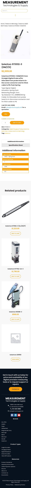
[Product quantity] (5, 122)
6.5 (5, 171)
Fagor (3, 426)
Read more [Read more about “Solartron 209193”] (15, 359)
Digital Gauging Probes (16, 129)
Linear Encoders (6, 454)
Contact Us (5, 473)
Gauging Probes (6, 449)
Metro (3, 434)
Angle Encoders (6, 447)
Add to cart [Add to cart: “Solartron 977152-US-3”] (15, 276)
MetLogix (4, 432)
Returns (4, 468)
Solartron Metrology (12, 24)
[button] (27, 32)
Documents (5, 475)
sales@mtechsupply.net (14, 107)
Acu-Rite (4, 422)
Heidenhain (5, 428)
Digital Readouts (6, 451)
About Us (4, 471)
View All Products (6, 456)
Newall (3, 439)
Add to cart (17, 122)
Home (2, 24)
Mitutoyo (4, 437)
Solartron (7, 133)
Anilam (3, 424)
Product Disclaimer (7, 462)
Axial (5, 166)
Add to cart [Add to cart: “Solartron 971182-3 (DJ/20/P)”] (15, 233)
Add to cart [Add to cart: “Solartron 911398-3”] (15, 319)
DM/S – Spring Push (9, 156)
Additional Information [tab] (16, 141)
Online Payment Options (8, 466)
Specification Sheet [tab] (16, 145)
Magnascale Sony (6, 430)
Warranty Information (8, 464)
